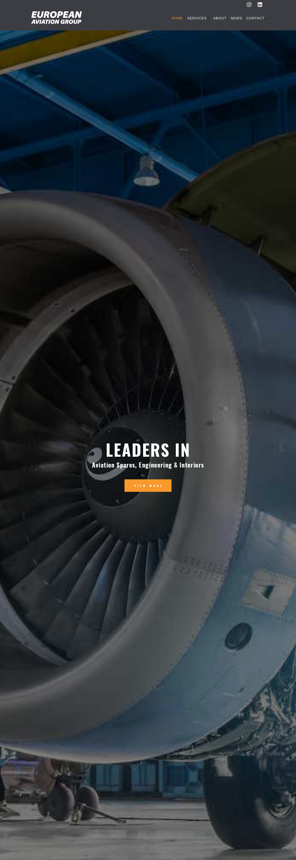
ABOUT (219, 18)
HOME (177, 18)
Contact (255, 18)
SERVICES (197, 18)
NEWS (236, 18)
